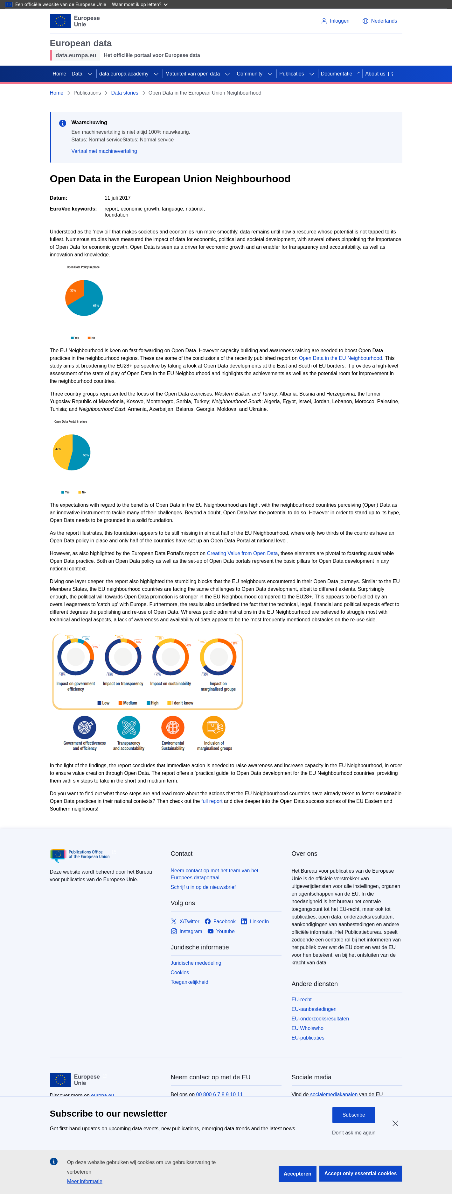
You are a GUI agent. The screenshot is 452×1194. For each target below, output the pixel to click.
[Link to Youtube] (221, 931)
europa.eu (102, 1095)
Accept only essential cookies (360, 1173)
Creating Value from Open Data (242, 553)
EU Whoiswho (307, 1028)
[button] (379, 21)
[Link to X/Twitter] (185, 921)
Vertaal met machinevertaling (104, 151)
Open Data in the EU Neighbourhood (340, 358)
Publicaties (291, 73)
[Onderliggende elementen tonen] (90, 74)
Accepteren (297, 1173)
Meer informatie (84, 1181)
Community (249, 73)
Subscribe (354, 1115)
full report (212, 801)
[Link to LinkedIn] (255, 921)
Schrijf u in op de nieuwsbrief (203, 887)
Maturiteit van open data (192, 73)
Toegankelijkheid (189, 982)
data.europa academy (124, 73)
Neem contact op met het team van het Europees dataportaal (215, 874)
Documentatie (340, 73)
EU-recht (302, 999)
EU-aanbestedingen (314, 1009)
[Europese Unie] (75, 21)
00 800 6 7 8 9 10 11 (219, 1094)
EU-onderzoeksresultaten (320, 1018)
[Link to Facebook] (220, 921)
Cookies (180, 972)
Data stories (124, 93)
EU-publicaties (308, 1037)
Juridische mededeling (196, 963)
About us (379, 73)
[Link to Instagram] (186, 931)
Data (77, 73)
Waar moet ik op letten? (140, 4)
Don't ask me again (353, 1132)
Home (59, 73)
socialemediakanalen (334, 1094)
